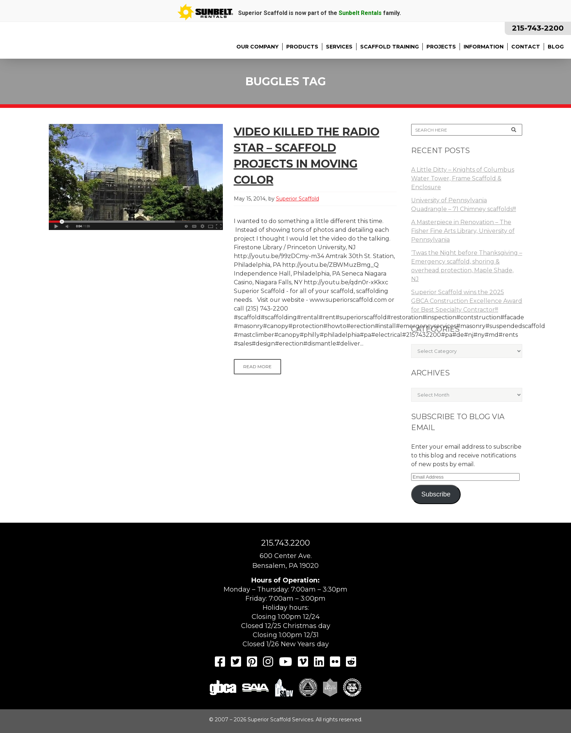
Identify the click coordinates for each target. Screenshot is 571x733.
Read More (257, 366)
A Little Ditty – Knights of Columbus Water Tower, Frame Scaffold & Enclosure (462, 178)
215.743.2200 (285, 543)
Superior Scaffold (297, 198)
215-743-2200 (538, 28)
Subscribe (435, 494)
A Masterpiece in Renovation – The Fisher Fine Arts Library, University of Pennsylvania (463, 231)
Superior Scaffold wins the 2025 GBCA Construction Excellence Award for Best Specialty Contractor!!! (466, 301)
